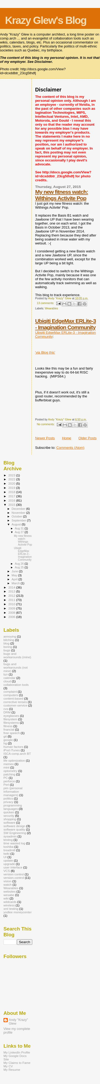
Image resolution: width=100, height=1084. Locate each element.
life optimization (14, 760)
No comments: (46, 424)
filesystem (10, 719)
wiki (6, 898)
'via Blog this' (45, 352)
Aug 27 (19, 532)
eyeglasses (11, 715)
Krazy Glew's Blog (45, 20)
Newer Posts (45, 438)
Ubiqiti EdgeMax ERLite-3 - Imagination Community (65, 324)
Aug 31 (19, 528)
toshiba (8, 846)
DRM (7, 712)
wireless (9, 905)
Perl (6, 784)
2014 (12, 587)
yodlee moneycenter (17, 912)
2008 (12, 612)
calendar (9, 677)
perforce (9, 781)
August (17, 524)
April (15, 579)
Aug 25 (19, 567)
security (8, 815)
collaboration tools (16, 684)
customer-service (15, 705)
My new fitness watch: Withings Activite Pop (61, 195)
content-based (13, 698)
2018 (12, 492)
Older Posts (87, 438)
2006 (12, 616)
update (8, 860)
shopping (9, 819)
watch (7, 884)
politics (8, 798)
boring (7, 646)
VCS (6, 870)
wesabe (8, 895)
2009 (12, 608)
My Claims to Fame (16, 1062)
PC (5, 777)
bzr (5, 674)
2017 (12, 496)
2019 (12, 487)
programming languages (12, 807)
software (9, 822)
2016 (12, 500)
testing (8, 839)
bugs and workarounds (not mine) (15, 667)
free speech (11, 733)
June (15, 571)
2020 (12, 483)
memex (8, 764)
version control (13, 874)
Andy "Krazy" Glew (18, 1021)
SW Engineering (14, 833)
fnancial (8, 729)
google (8, 739)
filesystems (11, 722)
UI (5, 857)
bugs (6, 650)
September (19, 520)
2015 (12, 504)
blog (6, 643)
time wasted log (14, 843)
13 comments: (46, 303)
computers (10, 695)
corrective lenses (15, 702)
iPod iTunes (11, 750)
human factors (13, 746)
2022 (12, 479)
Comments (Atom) (70, 448)
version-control (13, 877)
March (16, 583)
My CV (8, 1066)
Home (66, 438)
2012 (12, 595)
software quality (14, 829)
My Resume (11, 1069)
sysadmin (10, 836)
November (19, 512)
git (5, 736)
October (17, 516)
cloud (7, 681)
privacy (8, 802)
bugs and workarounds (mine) (17, 655)
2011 (12, 600)
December (19, 508)
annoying (9, 636)
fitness (8, 726)
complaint (10, 691)
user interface (12, 867)
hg (5, 743)
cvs (5, 708)
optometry (10, 771)
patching (9, 774)
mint (6, 767)
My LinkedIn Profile (16, 1052)
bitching (8, 640)
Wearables (51, 308)
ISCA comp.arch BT (17, 753)
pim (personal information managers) (12, 791)
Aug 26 (19, 563)
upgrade (9, 864)
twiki (6, 853)
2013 (12, 591)
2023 (12, 475)
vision (7, 881)
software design (14, 826)
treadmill (9, 850)
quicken (8, 812)
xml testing (10, 908)
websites (9, 891)
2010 (12, 604)
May (15, 575)
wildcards (10, 901)
